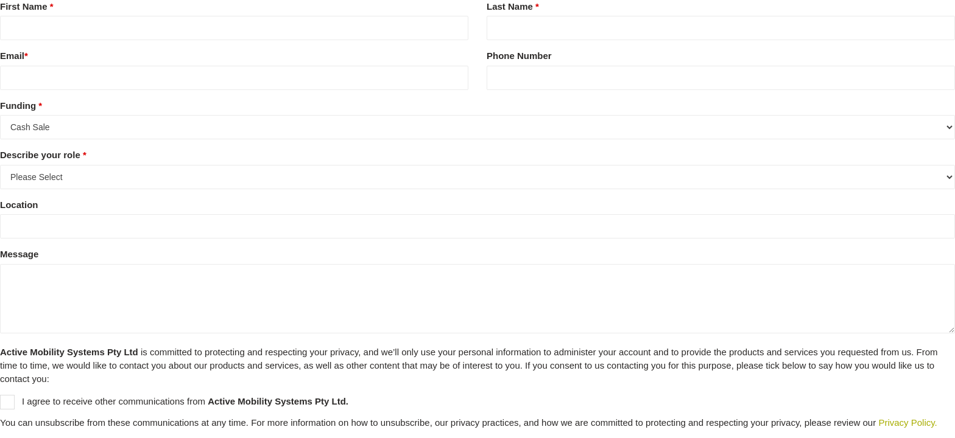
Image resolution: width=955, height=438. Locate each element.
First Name (27, 6)
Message (19, 254)
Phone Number (519, 55)
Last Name (513, 6)
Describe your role (43, 155)
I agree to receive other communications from (174, 402)
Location (19, 205)
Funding (21, 105)
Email (14, 55)
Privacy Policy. (907, 422)
